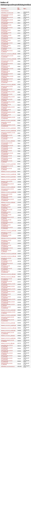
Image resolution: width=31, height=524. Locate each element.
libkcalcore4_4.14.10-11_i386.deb (8, 327)
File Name (3, 8)
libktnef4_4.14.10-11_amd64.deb (8, 130)
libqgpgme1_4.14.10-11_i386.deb (8, 53)
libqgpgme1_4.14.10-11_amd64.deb (6, 46)
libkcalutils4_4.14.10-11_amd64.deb (6, 225)
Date (24, 8)
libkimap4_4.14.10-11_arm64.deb (8, 253)
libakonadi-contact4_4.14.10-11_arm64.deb (7, 320)
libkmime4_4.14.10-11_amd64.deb (5, 266)
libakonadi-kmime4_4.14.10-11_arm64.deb (7, 189)
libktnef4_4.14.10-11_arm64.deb (8, 128)
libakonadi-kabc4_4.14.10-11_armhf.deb (7, 20)
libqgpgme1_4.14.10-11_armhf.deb (6, 31)
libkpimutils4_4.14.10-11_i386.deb (6, 123)
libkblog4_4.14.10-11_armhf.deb (8, 176)
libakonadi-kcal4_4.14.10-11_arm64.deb (7, 38)
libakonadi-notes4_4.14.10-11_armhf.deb (7, 56)
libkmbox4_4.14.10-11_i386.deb (8, 84)
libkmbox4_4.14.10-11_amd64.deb (5, 72)
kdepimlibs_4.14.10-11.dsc (7, 12)
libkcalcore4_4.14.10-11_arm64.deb (6, 297)
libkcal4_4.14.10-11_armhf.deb (8, 322)
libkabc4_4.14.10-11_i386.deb (8, 335)
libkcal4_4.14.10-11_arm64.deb (8, 330)
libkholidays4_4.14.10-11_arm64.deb (6, 241)
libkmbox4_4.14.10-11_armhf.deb (8, 58)
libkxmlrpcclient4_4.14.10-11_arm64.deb (7, 74)
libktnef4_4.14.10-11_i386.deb (8, 140)
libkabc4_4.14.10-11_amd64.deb (8, 325)
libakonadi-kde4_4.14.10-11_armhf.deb (7, 356)
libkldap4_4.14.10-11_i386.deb (8, 187)
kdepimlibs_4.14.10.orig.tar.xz (8, 366)
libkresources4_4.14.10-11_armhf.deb (6, 151)
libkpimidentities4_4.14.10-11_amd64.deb (7, 154)
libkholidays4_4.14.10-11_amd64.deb (6, 246)
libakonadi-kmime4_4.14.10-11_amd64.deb (7, 200)
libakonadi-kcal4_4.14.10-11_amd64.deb (7, 43)
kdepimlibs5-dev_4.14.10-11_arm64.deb (7, 348)
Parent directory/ (5, 10)
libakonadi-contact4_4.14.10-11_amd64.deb (7, 333)
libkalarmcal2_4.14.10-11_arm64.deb (6, 220)
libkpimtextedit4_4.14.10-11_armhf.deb (6, 136)
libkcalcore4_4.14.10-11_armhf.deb (6, 295)
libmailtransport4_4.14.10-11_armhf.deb (7, 223)
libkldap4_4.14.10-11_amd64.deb (8, 174)
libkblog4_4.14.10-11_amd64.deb (8, 192)
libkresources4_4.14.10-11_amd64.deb (6, 159)
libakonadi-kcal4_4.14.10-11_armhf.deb (7, 28)
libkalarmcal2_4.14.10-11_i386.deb (6, 251)
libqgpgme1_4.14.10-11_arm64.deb (6, 41)
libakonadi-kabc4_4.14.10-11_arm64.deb (7, 23)
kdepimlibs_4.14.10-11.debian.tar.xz (5, 205)
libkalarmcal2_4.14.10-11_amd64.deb (6, 236)
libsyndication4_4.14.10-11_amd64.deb (6, 279)
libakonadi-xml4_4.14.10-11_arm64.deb (6, 89)
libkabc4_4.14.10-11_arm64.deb (8, 315)
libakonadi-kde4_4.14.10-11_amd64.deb (7, 361)
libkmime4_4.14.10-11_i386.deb (8, 274)
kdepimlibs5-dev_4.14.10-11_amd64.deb (7, 351)
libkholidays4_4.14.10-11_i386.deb (6, 259)
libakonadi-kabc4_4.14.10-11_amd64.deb (7, 15)
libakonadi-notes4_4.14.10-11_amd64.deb (7, 69)
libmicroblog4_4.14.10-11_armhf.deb (6, 25)
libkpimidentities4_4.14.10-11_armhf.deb (7, 138)
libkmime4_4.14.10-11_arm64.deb (5, 243)
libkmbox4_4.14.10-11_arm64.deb (5, 66)
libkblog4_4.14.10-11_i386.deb (8, 202)
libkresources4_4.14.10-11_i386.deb (6, 169)
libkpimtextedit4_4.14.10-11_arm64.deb (6, 143)
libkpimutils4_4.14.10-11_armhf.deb (6, 105)
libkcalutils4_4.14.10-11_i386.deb (8, 256)
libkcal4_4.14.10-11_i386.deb (7, 343)
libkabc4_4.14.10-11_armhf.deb (8, 310)
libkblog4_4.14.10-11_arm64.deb (8, 179)
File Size (18, 9)
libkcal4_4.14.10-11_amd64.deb (8, 338)
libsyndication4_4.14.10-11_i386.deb (6, 282)
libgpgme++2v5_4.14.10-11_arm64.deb (6, 195)
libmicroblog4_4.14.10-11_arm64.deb (6, 33)
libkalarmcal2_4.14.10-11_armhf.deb (6, 215)
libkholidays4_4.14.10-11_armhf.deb (6, 233)
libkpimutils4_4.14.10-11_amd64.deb (6, 115)
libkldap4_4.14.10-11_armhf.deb (8, 163)
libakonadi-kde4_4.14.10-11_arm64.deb (7, 359)
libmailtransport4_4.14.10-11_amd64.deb (7, 248)
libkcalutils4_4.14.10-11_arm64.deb (6, 213)
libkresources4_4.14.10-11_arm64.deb (6, 156)
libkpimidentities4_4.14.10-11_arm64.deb (7, 146)
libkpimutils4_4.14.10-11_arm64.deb (6, 110)
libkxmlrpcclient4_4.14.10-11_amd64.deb (7, 79)
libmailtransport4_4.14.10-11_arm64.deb (7, 228)
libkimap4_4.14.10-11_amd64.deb (5, 271)
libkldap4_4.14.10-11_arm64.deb (8, 171)
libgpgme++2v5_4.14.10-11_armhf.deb (6, 182)
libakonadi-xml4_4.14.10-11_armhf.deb (6, 82)
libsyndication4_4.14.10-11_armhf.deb (6, 261)
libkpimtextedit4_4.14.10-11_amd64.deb (6, 148)
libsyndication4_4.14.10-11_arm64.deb (6, 269)
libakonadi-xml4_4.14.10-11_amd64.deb (6, 95)
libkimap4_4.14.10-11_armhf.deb (8, 238)
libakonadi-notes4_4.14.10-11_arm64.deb (7, 61)
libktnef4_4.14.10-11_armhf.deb (8, 120)
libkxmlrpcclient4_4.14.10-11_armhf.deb (7, 64)
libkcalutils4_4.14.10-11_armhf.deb (6, 207)
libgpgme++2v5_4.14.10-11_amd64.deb (6, 197)
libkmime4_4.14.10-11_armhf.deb (8, 230)
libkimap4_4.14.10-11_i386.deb (8, 276)
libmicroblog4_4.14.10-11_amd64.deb (6, 36)
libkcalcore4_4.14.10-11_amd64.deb (6, 307)
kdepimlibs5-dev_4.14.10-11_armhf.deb (7, 346)
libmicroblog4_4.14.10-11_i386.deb (6, 48)
